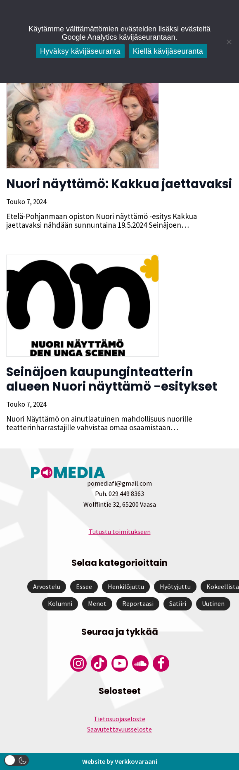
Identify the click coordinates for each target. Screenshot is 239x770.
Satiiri (177, 603)
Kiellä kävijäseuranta (168, 51)
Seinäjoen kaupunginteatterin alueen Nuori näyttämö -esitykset (111, 379)
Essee (84, 586)
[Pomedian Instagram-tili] (78, 663)
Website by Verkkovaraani (119, 761)
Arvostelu (46, 586)
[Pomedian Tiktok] (99, 663)
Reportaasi (138, 603)
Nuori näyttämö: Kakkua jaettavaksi (119, 184)
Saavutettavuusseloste (119, 729)
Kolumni (60, 603)
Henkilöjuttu (126, 586)
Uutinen (213, 603)
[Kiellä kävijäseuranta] (229, 42)
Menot (97, 603)
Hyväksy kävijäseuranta (80, 51)
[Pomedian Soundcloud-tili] (140, 663)
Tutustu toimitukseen (120, 531)
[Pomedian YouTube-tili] (119, 663)
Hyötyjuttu (175, 586)
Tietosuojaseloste (119, 719)
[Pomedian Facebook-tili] (161, 663)
